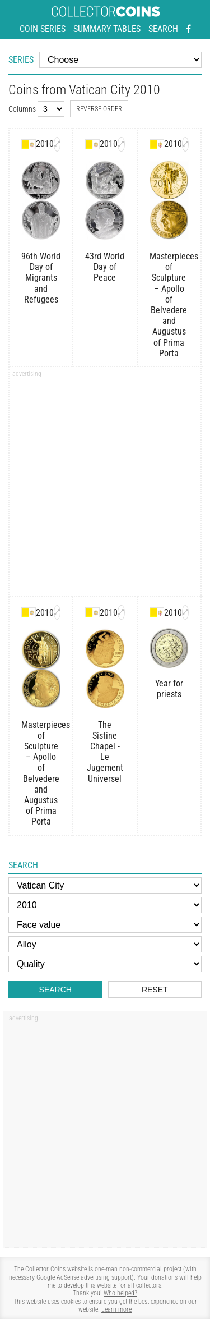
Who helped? (120, 1293)
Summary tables (107, 29)
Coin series (43, 29)
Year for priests (169, 688)
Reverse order (99, 109)
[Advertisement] (105, 485)
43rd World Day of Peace (104, 267)
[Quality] (105, 964)
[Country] (105, 885)
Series (21, 59)
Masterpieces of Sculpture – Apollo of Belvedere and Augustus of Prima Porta (169, 305)
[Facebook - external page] (188, 29)
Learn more (116, 1309)
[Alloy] (105, 944)
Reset (155, 989)
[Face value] (105, 925)
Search (163, 29)
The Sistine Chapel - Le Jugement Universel (105, 752)
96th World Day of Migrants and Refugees (40, 278)
